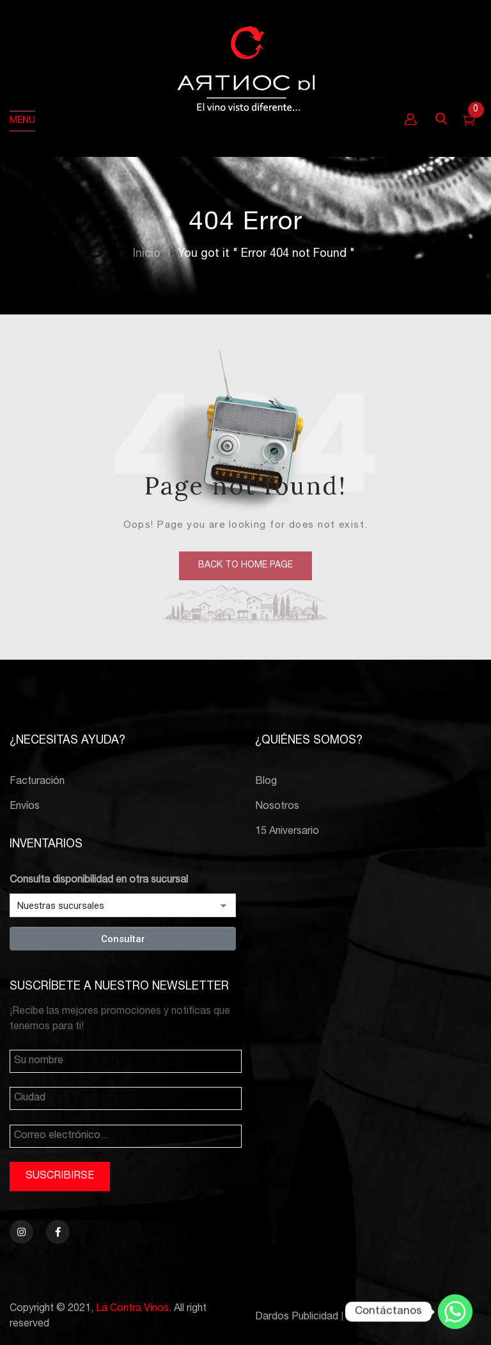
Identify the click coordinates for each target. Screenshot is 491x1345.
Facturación (37, 782)
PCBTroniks (374, 1317)
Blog (266, 782)
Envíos (25, 807)
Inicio (146, 254)
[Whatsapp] (455, 1311)
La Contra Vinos (132, 1309)
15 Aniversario (287, 832)
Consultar (123, 939)
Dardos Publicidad (296, 1317)
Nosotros (277, 807)
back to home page (245, 565)
